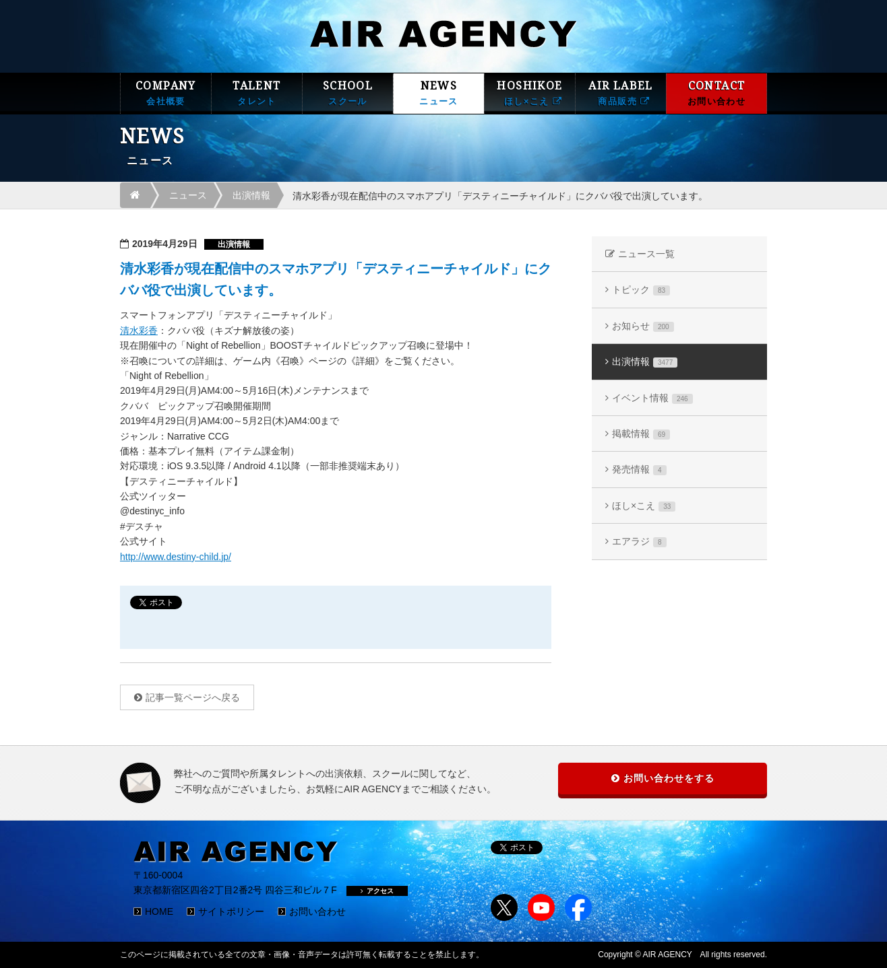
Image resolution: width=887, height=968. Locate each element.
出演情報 (251, 195)
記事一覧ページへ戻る (193, 697)
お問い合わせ (317, 911)
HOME (159, 911)
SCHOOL (348, 93)
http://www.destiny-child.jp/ (175, 556)
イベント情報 (652, 398)
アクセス (377, 891)
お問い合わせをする (668, 778)
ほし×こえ (643, 506)
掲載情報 (641, 434)
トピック (641, 290)
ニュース (188, 195)
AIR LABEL (621, 93)
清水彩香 (139, 330)
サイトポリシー (231, 911)
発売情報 (639, 469)
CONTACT (716, 93)
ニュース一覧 (646, 253)
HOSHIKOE (530, 93)
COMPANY (166, 93)
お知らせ (643, 326)
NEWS (439, 93)
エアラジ (639, 541)
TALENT (257, 93)
